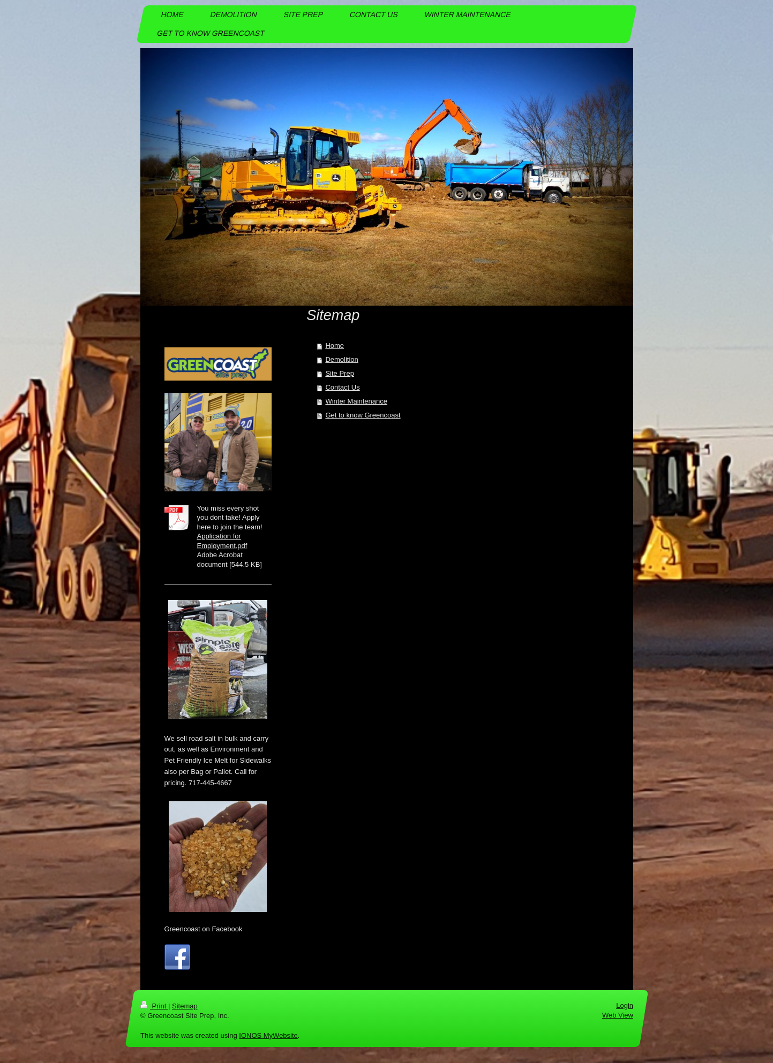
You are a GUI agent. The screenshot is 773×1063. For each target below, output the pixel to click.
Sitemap (184, 1006)
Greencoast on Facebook (203, 929)
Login (624, 1005)
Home (334, 345)
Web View (617, 1015)
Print (154, 1006)
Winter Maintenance (356, 401)
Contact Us (342, 387)
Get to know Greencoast (362, 415)
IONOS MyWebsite (268, 1035)
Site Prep (339, 373)
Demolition (341, 359)
